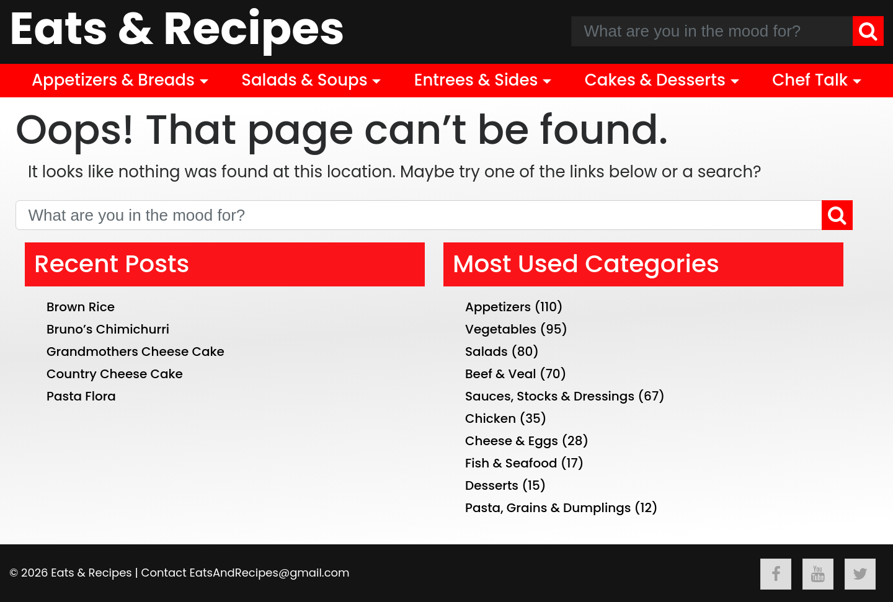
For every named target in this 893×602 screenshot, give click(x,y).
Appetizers (498, 307)
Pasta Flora (81, 396)
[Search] (868, 31)
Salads (486, 351)
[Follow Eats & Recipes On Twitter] (860, 574)
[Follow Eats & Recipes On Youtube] (817, 574)
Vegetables (500, 329)
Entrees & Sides (476, 80)
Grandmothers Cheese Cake (135, 351)
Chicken (490, 418)
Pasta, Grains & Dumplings (548, 507)
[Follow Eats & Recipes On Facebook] (775, 574)
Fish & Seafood (511, 463)
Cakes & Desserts (655, 80)
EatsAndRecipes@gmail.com (270, 572)
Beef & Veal (500, 374)
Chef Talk (810, 80)
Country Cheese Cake (115, 374)
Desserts (491, 485)
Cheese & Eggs (511, 440)
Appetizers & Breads (113, 80)
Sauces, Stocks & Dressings (549, 396)
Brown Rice (81, 307)
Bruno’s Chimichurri (108, 329)
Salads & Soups (304, 80)
